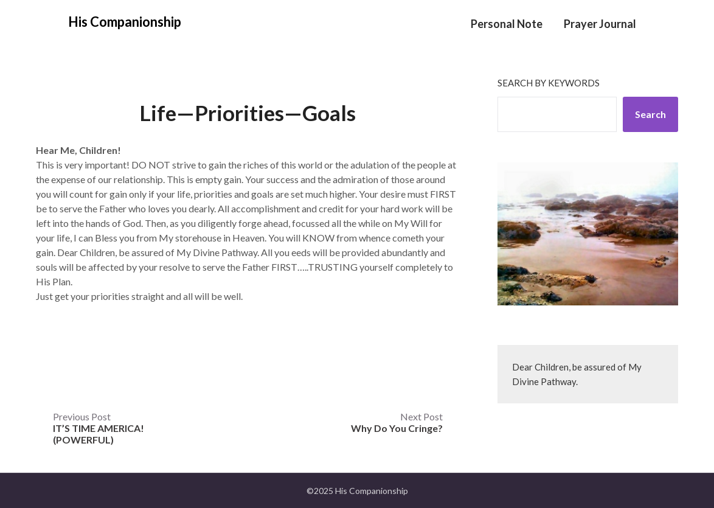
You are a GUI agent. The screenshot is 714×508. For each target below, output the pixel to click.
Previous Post (98, 428)
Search (650, 114)
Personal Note (506, 23)
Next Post (397, 422)
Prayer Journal (600, 23)
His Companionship (124, 21)
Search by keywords (548, 82)
